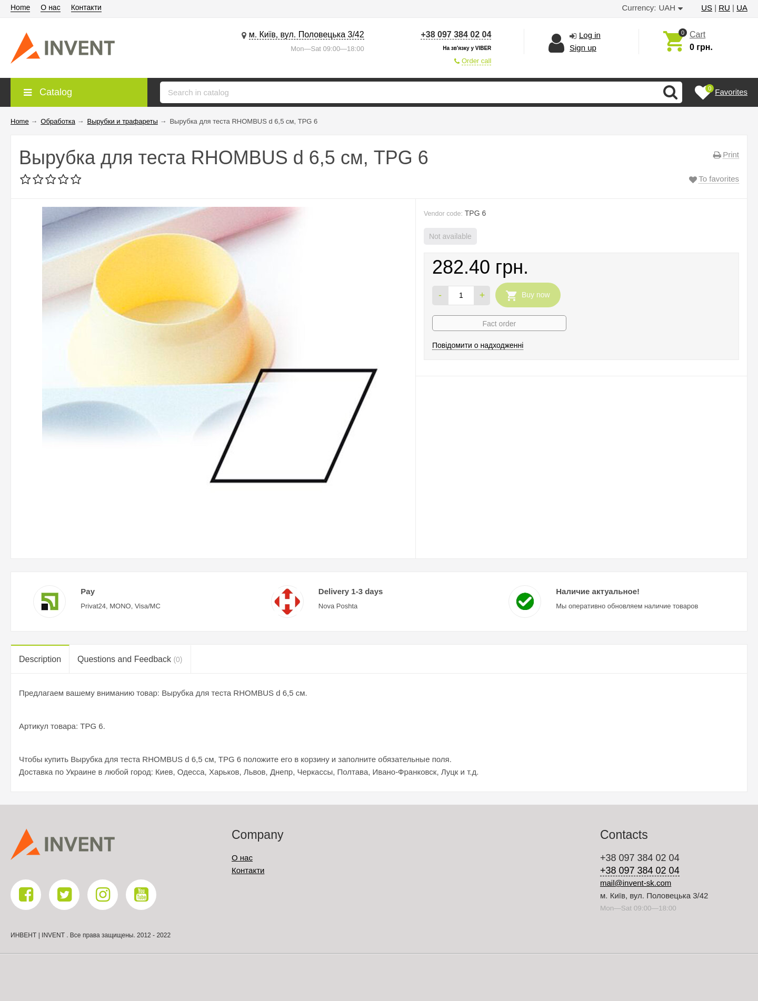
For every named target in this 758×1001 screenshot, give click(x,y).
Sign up (583, 47)
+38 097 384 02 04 (456, 34)
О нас (50, 7)
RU (724, 7)
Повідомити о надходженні (478, 345)
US (706, 7)
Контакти (86, 7)
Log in (590, 35)
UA (741, 7)
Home (20, 7)
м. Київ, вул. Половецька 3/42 (306, 34)
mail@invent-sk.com (635, 882)
